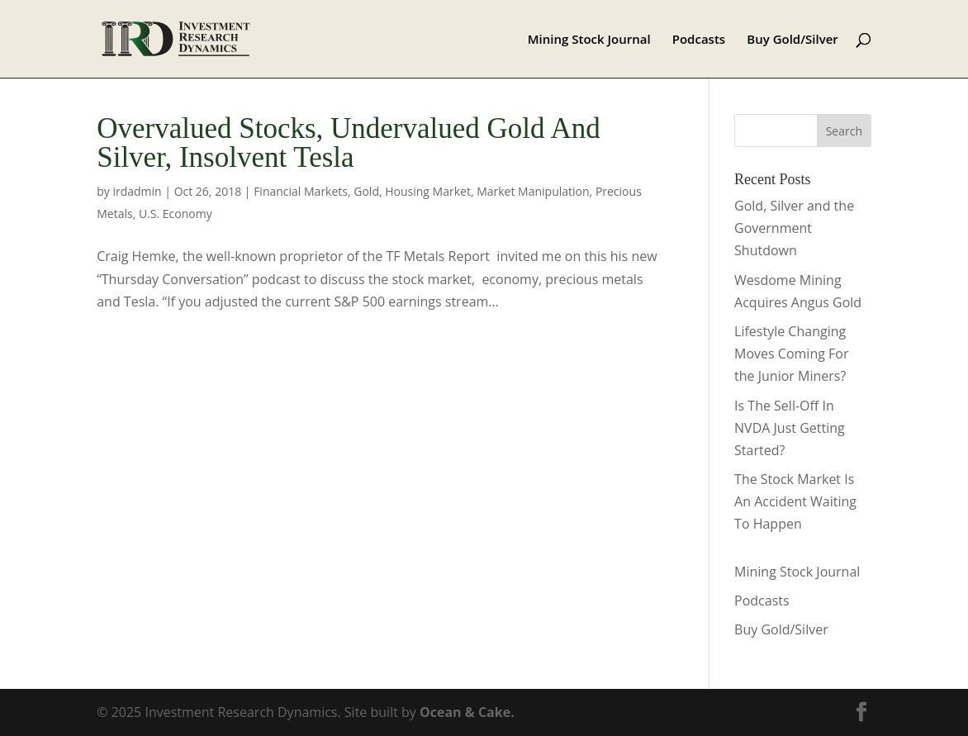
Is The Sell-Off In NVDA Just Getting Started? (789, 427)
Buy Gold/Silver (792, 40)
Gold (366, 191)
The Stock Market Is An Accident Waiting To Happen (795, 501)
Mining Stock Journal (589, 40)
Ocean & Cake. (467, 712)
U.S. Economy (175, 213)
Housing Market (428, 191)
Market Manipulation (533, 191)
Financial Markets (301, 191)
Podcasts (698, 40)
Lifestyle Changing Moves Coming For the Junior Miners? (791, 353)
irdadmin (136, 191)
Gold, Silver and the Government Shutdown (794, 228)
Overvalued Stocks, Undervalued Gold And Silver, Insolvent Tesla (348, 142)
